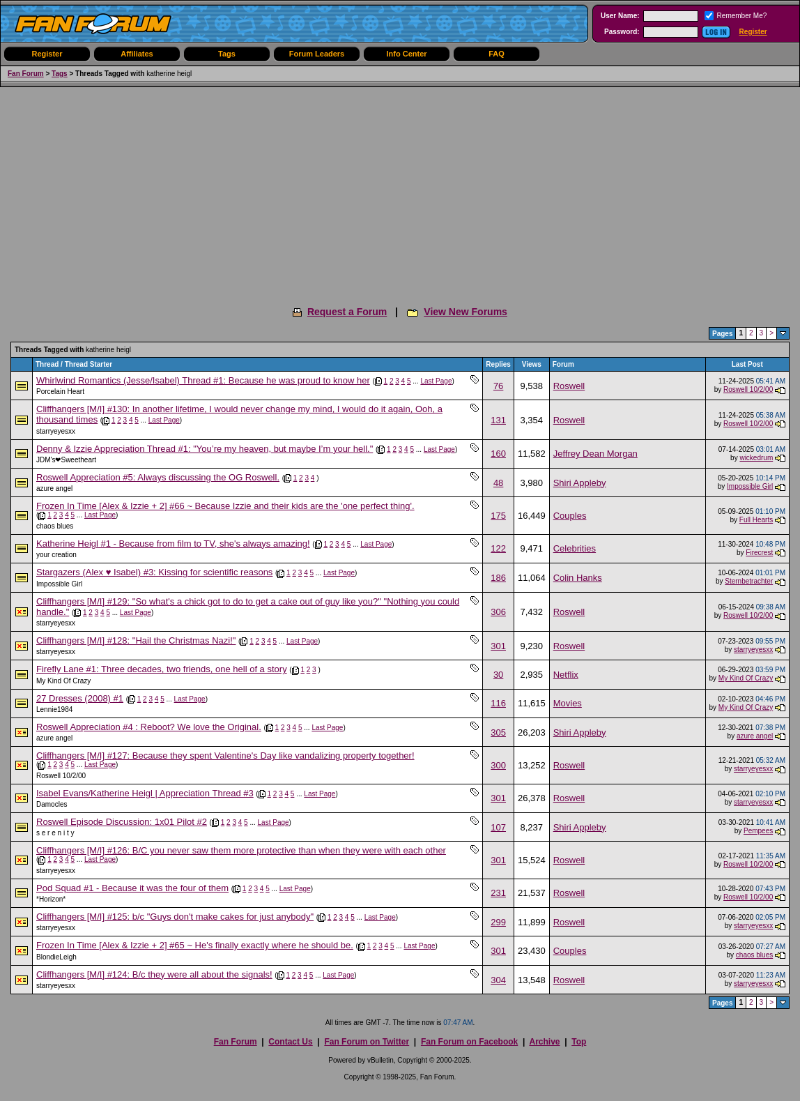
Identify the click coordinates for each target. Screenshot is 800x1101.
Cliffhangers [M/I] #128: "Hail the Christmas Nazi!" (136, 640)
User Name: (620, 16)
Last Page (436, 381)
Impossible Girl (750, 486)
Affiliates (137, 54)
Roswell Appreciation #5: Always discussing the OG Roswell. (157, 477)
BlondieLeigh (56, 957)
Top (578, 1042)
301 (498, 646)
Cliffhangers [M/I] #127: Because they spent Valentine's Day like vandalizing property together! (225, 755)
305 (498, 732)
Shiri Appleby (579, 483)
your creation (56, 555)
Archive (544, 1042)
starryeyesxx (55, 431)
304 (498, 980)
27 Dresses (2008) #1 (79, 698)
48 (498, 483)
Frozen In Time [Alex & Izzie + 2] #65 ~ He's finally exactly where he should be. (194, 945)
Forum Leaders (316, 54)
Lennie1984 (54, 709)
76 (498, 386)
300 (498, 765)
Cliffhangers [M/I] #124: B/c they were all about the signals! (154, 974)
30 (498, 674)
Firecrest (759, 552)
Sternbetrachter (749, 581)
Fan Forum (26, 73)
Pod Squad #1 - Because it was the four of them (132, 888)
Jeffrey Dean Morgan (595, 453)
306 (498, 612)
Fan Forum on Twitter (366, 1042)
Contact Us (290, 1042)
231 (498, 893)
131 (498, 420)
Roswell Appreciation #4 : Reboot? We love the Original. (148, 727)
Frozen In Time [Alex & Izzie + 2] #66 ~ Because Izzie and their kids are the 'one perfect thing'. (225, 506)
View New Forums (465, 311)
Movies (567, 703)
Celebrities (574, 548)
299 (498, 922)
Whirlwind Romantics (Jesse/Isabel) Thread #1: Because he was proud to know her (203, 380)
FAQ (497, 54)
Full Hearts (756, 520)
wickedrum (756, 458)
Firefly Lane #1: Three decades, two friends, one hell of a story (161, 669)
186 (498, 577)
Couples (570, 515)
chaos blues (54, 526)
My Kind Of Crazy (63, 681)
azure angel (54, 488)
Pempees (758, 831)
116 (498, 703)
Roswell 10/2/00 (748, 389)
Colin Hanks (577, 577)
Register (753, 32)
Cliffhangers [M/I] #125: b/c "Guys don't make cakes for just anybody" (175, 916)
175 (498, 515)
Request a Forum (347, 311)
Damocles (51, 804)
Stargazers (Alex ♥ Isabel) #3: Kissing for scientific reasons (154, 572)
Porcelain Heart (60, 391)
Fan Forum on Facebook (469, 1042)
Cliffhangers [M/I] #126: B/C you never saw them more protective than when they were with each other (241, 850)
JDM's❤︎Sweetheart (66, 460)
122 (498, 548)
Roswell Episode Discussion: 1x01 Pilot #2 (121, 822)
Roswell (569, 386)
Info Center (406, 54)
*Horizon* (51, 899)
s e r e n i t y (55, 833)
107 (498, 827)
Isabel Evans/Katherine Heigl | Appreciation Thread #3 (145, 793)
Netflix (565, 674)
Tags (227, 54)
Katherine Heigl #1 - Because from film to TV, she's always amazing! (173, 543)
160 (498, 453)
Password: (622, 32)
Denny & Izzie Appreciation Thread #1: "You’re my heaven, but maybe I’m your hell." (204, 448)
